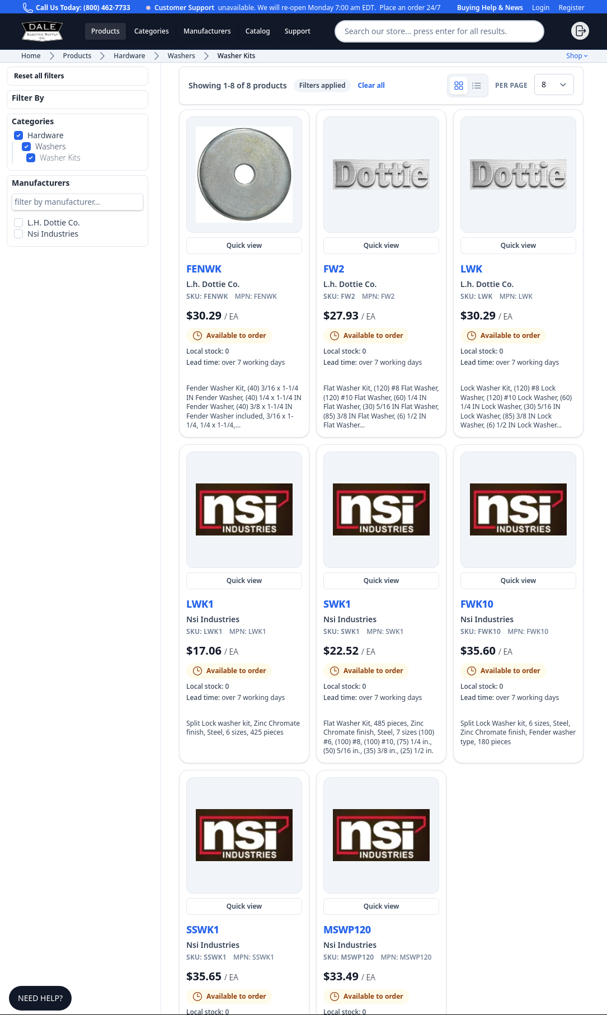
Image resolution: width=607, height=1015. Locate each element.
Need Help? (40, 998)
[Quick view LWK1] (244, 510)
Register (571, 7)
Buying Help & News (490, 7)
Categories (151, 31)
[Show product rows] (477, 86)
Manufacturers (207, 31)
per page (511, 85)
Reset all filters (39, 76)
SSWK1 (202, 929)
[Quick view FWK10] (518, 510)
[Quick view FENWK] (244, 174)
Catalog (258, 31)
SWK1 (337, 603)
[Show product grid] (459, 86)
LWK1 (200, 603)
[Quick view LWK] (518, 174)
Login (540, 7)
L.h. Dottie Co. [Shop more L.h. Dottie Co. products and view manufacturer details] (212, 284)
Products (105, 31)
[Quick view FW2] (381, 174)
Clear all (370, 85)
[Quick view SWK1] (381, 510)
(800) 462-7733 (106, 7)
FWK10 (476, 603)
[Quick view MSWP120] (381, 835)
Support (297, 31)
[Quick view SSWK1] (244, 835)
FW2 (333, 268)
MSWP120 (347, 929)
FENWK (204, 268)
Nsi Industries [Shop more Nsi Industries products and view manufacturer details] (212, 619)
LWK (471, 268)
